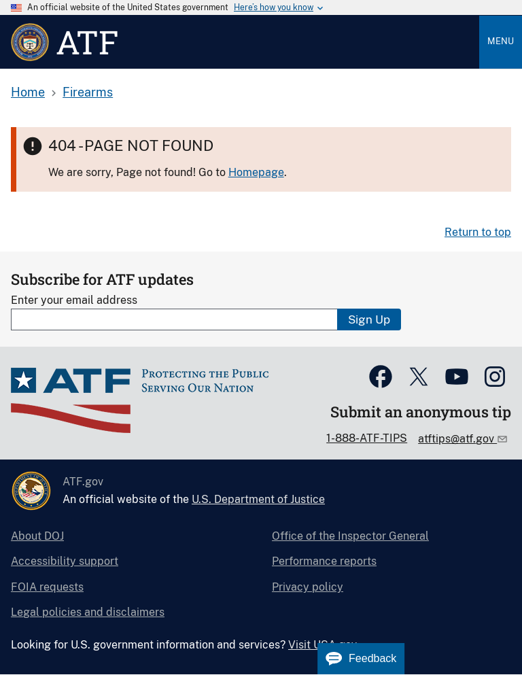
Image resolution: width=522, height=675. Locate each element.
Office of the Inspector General (350, 536)
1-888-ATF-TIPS (366, 438)
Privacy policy (307, 587)
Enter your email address (74, 300)
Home (28, 92)
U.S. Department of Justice (258, 499)
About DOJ (37, 536)
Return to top (478, 232)
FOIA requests (47, 587)
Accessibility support (64, 561)
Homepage (256, 172)
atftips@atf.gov (457, 438)
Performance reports (324, 561)
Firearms (88, 92)
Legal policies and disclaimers (87, 612)
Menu (500, 41)
